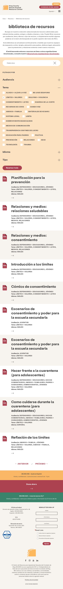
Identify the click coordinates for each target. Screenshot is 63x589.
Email (47, 510)
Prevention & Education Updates (46, 538)
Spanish (51, 11)
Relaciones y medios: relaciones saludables (29, 208)
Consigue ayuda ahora (50, 7)
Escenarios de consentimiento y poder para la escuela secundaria (35, 312)
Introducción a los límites (32, 264)
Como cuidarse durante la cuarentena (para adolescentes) (32, 406)
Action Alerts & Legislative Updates (47, 533)
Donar (56, 4)
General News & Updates (44, 535)
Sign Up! (46, 543)
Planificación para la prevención (28, 179)
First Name (47, 517)
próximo (40, 463)
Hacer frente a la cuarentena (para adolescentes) (34, 372)
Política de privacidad (31, 579)
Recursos (11, 18)
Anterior (23, 463)
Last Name (46, 523)
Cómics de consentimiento (33, 286)
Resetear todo (12, 168)
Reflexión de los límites (30, 437)
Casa (4, 18)
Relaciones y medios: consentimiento (29, 237)
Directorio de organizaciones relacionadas (43, 54)
